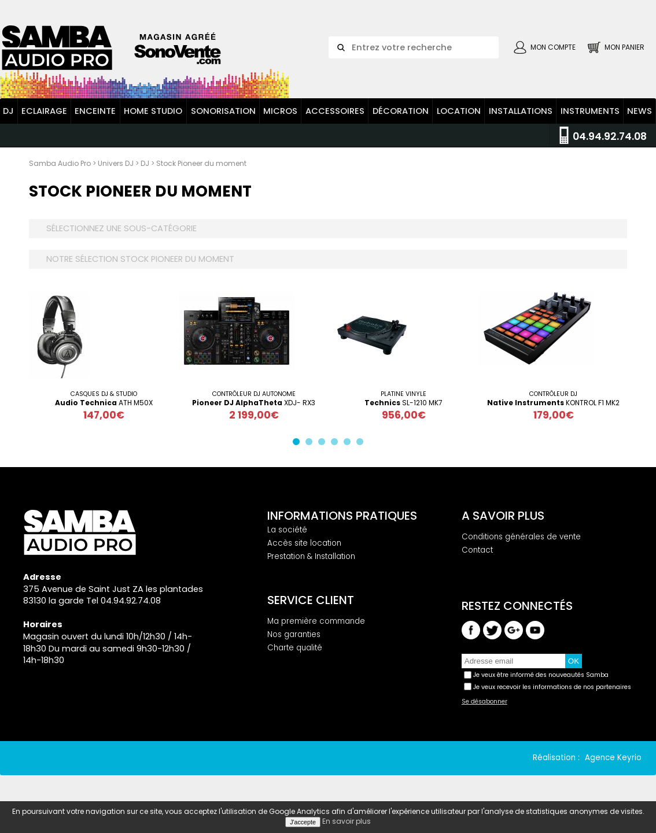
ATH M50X (104, 403)
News (639, 111)
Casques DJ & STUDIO (104, 394)
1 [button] (298, 444)
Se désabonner (484, 702)
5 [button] (349, 444)
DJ (8, 111)
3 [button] (324, 444)
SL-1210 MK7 (403, 403)
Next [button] (636, 356)
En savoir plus (346, 821)
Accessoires (334, 111)
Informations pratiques (342, 516)
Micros (280, 111)
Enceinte (95, 111)
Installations (520, 111)
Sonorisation (223, 111)
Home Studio (153, 111)
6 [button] (362, 444)
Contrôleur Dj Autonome (254, 394)
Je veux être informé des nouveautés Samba (541, 675)
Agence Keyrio (613, 757)
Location (459, 111)
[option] (104, 356)
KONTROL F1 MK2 (553, 403)
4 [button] (336, 444)
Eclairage (44, 111)
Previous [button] (20, 356)
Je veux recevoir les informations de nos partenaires (552, 687)
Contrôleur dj (553, 394)
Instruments (590, 111)
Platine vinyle (403, 394)
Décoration (401, 111)
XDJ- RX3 (253, 403)
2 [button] (311, 444)
